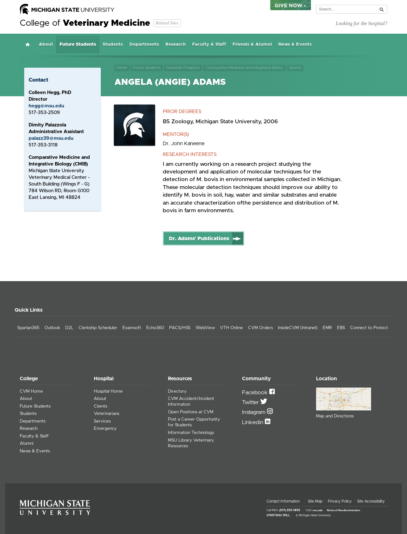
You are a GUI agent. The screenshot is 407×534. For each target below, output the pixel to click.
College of (85, 23)
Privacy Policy (340, 501)
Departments (144, 44)
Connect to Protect (369, 328)
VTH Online (231, 328)
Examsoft (131, 328)
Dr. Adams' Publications (199, 238)
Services (102, 421)
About (46, 44)
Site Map (315, 501)
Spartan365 (28, 328)
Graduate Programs (183, 68)
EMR (327, 328)
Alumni (296, 68)
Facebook (255, 392)
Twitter (251, 402)
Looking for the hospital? (361, 23)
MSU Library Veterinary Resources (191, 443)
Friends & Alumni (252, 44)
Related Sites (166, 23)
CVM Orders (260, 328)
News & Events (295, 44)
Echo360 (155, 328)
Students (112, 44)
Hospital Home (108, 391)
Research (175, 44)
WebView (205, 328)
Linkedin (253, 422)
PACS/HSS (179, 328)
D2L (69, 328)
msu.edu (318, 510)
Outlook (52, 328)
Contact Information (283, 501)
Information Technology (191, 432)
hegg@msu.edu (46, 106)
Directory (177, 391)
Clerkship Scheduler (98, 328)
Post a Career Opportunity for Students (194, 422)
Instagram (254, 412)
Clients (100, 406)
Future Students (77, 44)
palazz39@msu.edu (51, 138)
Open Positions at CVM (190, 412)
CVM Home (31, 391)
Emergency (105, 428)
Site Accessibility (371, 501)
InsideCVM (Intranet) (298, 328)
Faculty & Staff (209, 44)
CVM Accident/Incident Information (191, 401)
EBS (341, 328)
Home (28, 44)
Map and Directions (335, 416)
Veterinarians (106, 413)
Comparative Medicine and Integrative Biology (245, 68)
